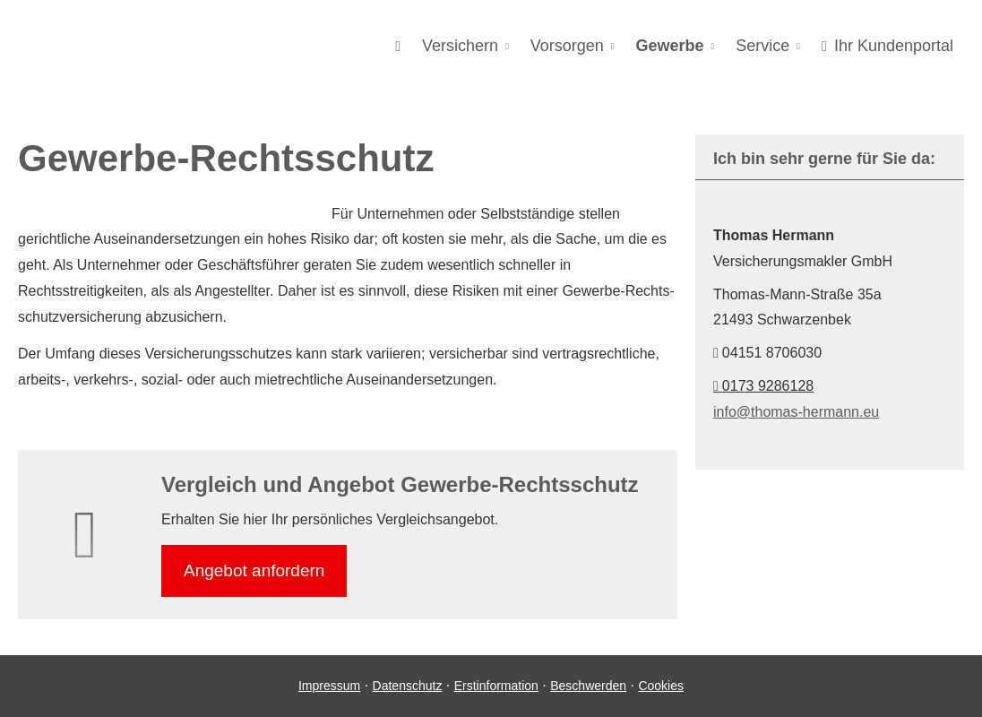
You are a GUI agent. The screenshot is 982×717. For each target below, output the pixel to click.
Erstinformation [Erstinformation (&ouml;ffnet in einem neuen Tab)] (496, 685)
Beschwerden (588, 685)
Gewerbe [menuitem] (670, 46)
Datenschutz (408, 685)
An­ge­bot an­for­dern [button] (254, 570)
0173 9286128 (763, 385)
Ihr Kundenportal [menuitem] (887, 46)
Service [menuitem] (762, 46)
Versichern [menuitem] (460, 46)
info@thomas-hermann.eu (796, 411)
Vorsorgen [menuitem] (567, 46)
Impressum (329, 685)
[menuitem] (397, 45)
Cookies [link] (661, 685)
